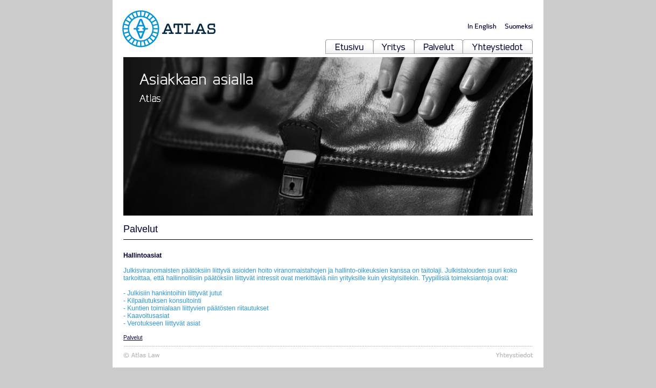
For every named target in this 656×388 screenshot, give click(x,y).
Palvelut (133, 338)
